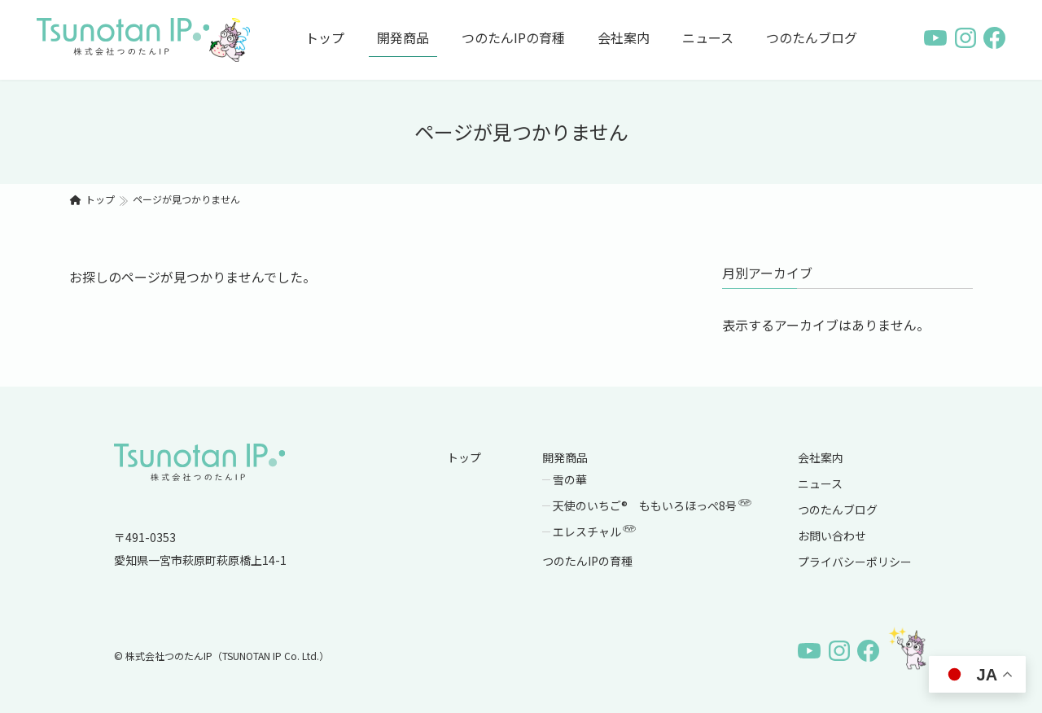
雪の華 (570, 479)
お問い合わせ (832, 535)
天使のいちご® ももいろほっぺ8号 (653, 505)
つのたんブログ (838, 509)
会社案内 (820, 457)
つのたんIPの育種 (587, 561)
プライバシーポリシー (855, 561)
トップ (464, 457)
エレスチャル (595, 531)
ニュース (820, 483)
